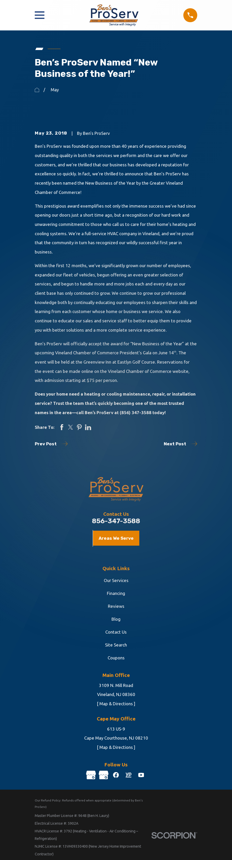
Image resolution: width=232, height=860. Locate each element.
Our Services (116, 580)
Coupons (116, 657)
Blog (116, 619)
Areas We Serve (116, 538)
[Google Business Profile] (90, 775)
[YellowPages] (129, 775)
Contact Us (116, 631)
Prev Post (51, 443)
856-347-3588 (116, 521)
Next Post (180, 443)
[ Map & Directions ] (116, 703)
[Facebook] (116, 775)
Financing (116, 593)
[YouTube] (142, 775)
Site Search (116, 644)
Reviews (116, 606)
